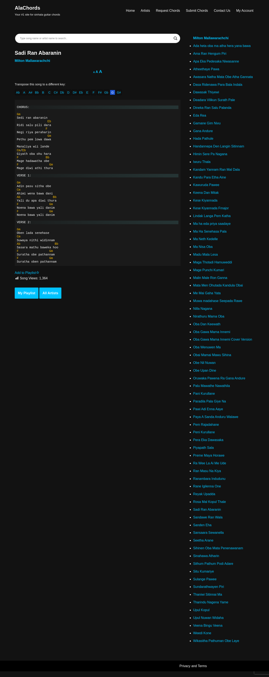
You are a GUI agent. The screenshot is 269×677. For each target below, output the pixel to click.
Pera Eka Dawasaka (208, 444)
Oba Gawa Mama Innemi (212, 335)
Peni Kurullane (204, 436)
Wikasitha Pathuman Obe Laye (216, 646)
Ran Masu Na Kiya (207, 475)
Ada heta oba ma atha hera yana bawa (222, 46)
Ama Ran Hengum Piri (210, 54)
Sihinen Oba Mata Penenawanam (218, 553)
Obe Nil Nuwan (204, 366)
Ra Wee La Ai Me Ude (209, 467)
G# (119, 92)
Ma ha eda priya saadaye (212, 225)
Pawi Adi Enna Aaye (208, 412)
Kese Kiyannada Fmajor (211, 210)
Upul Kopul (201, 615)
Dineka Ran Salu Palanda (212, 108)
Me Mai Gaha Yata (207, 296)
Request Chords (167, 10)
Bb (37, 92)
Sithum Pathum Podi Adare (213, 568)
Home (129, 10)
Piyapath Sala (203, 451)
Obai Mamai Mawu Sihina (212, 358)
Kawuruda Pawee (206, 186)
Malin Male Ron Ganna (210, 280)
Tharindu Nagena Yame (210, 607)
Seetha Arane (203, 545)
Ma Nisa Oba (203, 249)
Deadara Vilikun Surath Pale (214, 101)
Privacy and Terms (193, 671)
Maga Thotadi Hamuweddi (212, 264)
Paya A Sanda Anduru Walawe (216, 420)
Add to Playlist (27, 274)
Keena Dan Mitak (206, 194)
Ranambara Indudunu (209, 483)
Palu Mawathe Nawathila (211, 389)
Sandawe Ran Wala (208, 522)
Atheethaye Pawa (206, 69)
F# (100, 92)
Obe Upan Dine (204, 374)
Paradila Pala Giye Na (209, 405)
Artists (144, 10)
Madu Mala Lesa (205, 257)
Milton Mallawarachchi (32, 61)
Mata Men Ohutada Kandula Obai (218, 288)
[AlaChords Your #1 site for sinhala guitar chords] (37, 10)
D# (75, 92)
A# (31, 92)
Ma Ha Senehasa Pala (210, 233)
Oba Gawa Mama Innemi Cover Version (223, 342)
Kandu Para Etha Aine (209, 179)
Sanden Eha (202, 529)
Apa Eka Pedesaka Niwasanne (216, 62)
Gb (107, 92)
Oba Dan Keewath (207, 327)
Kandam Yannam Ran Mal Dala (216, 171)
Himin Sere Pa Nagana (210, 155)
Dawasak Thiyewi (206, 93)
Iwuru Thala (202, 163)
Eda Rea (199, 116)
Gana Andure (203, 132)
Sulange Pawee (205, 584)
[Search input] (95, 38)
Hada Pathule (203, 140)
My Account (244, 10)
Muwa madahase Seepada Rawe (218, 303)
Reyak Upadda (204, 498)
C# (56, 92)
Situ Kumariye (203, 576)
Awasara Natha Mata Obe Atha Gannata (223, 77)
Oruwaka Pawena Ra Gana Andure (219, 381)
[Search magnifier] (175, 38)
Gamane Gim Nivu (207, 124)
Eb (81, 92)
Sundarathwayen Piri (208, 592)
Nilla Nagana (202, 311)
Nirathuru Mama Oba (208, 319)
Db (62, 92)
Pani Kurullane (204, 397)
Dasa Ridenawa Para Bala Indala (218, 85)
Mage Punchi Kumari (208, 272)
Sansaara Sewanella (208, 537)
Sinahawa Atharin (206, 561)
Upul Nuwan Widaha (208, 623)
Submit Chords (196, 10)
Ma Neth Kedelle (205, 241)
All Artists (50, 294)
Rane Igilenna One (207, 490)
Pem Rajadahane (206, 428)
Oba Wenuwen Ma (207, 350)
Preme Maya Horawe (209, 459)
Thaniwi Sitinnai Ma (207, 600)
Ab (18, 92)
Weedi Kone (202, 639)
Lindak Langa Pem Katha (212, 218)
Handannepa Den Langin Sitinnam (219, 147)
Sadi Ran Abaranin (207, 514)
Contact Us (222, 10)
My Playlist (26, 294)
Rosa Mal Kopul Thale (209, 506)
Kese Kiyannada (205, 202)
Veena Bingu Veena (208, 631)
